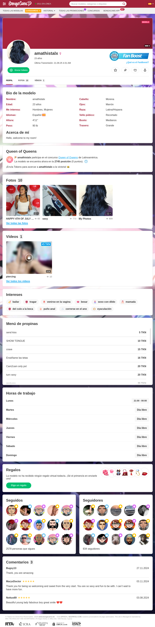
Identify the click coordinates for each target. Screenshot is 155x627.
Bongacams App (112, 10)
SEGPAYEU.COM (74, 617)
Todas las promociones (72, 10)
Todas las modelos (13, 11)
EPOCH (64, 617)
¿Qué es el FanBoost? (137, 62)
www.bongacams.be (47, 617)
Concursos (94, 11)
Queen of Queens (68, 157)
